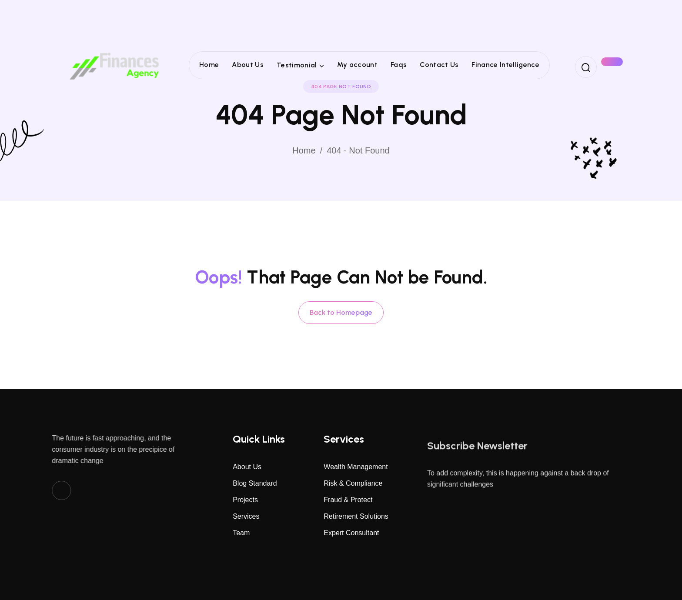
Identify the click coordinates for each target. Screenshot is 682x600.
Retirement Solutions (356, 516)
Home (209, 64)
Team (241, 533)
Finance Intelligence (505, 64)
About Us (248, 64)
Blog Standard (255, 483)
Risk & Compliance (353, 483)
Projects (245, 499)
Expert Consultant (351, 533)
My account (357, 64)
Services (246, 516)
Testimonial (297, 65)
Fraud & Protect (348, 499)
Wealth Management (356, 466)
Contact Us (439, 64)
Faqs (399, 64)
